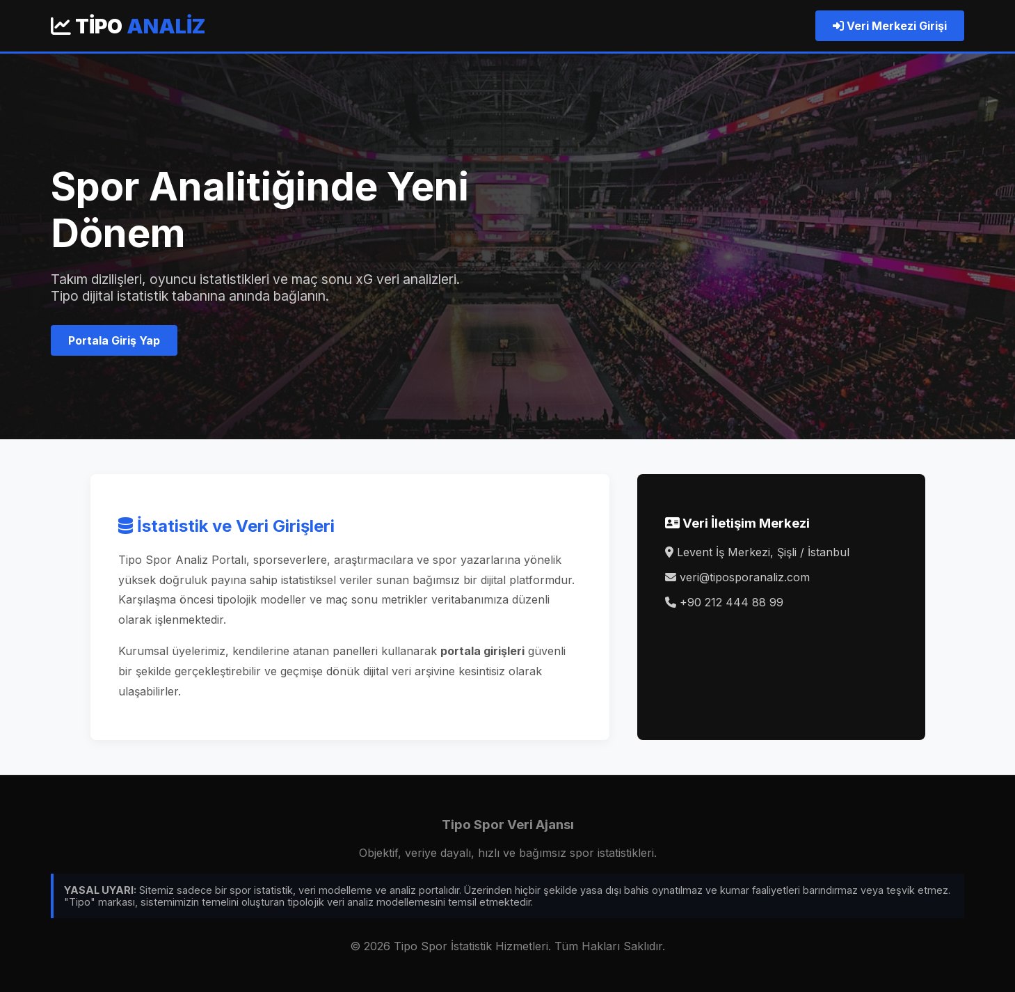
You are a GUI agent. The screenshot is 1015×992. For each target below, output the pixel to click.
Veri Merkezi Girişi (890, 26)
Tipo (128, 26)
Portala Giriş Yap (114, 340)
